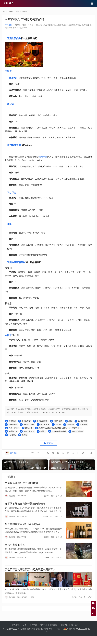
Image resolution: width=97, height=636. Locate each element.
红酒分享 (28, 428)
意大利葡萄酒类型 (15, 548)
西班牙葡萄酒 (28, 431)
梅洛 (9, 224)
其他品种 (39, 25)
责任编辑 (8, 25)
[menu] (92, 4)
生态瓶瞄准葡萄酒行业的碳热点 (22, 526)
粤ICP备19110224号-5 (55, 629)
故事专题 (33, 625)
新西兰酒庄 (58, 421)
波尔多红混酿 (14, 145)
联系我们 (64, 625)
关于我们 (74, 625)
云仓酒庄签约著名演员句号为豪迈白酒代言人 (30, 574)
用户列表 (43, 625)
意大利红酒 (26, 421)
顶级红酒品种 (14, 38)
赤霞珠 (8, 71)
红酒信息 (79, 25)
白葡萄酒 (59, 25)
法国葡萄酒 (13, 425)
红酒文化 (87, 25)
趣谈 (14, 28)
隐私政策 (53, 625)
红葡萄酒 (71, 25)
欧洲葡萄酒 (82, 421)
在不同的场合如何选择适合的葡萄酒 (25, 505)
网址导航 (15, 625)
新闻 (88, 528)
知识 (66, 25)
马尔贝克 (11, 192)
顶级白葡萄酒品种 (16, 262)
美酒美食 (8, 28)
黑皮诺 (10, 104)
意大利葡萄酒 (42, 421)
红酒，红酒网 (14, 428)
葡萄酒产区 (13, 431)
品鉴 (45, 25)
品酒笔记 (13, 78)
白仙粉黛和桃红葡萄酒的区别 (21, 483)
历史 (24, 625)
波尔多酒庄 (44, 425)
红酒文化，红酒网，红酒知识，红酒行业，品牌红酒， (60, 428)
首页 (3, 11)
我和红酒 (51, 25)
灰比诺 (8, 335)
